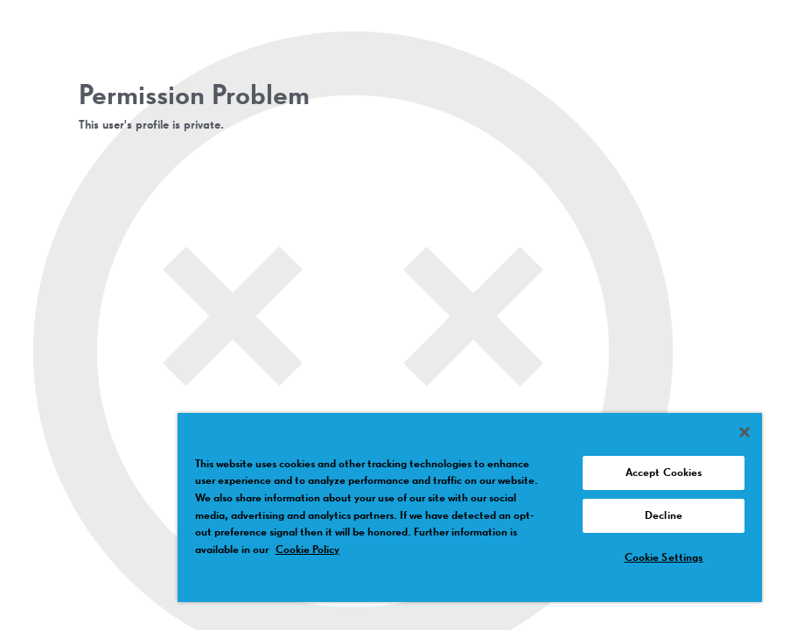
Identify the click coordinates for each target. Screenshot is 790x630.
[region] (470, 507)
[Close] (744, 432)
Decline (663, 516)
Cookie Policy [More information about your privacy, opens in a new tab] (307, 550)
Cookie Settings (664, 558)
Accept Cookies (664, 473)
